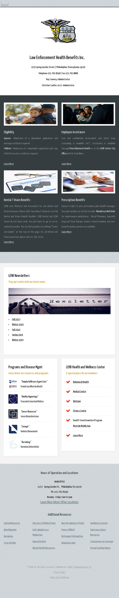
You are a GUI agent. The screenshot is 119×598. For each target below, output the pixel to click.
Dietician (77, 401)
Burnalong (8, 536)
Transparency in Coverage (101, 541)
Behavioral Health (81, 382)
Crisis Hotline (10, 543)
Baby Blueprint (10, 530)
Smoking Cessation (99, 523)
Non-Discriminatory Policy (72, 523)
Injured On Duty (39, 541)
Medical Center (79, 391)
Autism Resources (12, 523)
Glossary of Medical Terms (44, 523)
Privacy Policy (59, 572)
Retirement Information (72, 536)
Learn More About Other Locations (59, 502)
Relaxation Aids (68, 543)
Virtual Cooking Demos (100, 548)
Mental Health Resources (44, 548)
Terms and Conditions (59, 577)
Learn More (9, 164)
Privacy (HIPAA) (68, 530)
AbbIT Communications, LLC (80, 567)
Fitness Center (79, 411)
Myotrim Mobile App (81, 426)
